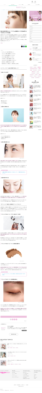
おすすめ (35, 67)
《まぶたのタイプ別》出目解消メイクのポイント (9, 60)
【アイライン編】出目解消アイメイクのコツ (8, 55)
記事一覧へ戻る (13, 334)
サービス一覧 (1, 390)
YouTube (35, 378)
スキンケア (31, 26)
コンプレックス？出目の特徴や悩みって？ (8, 51)
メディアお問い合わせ (25, 373)
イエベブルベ (31, 74)
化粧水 (39, 74)
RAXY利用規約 (25, 377)
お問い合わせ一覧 (7, 390)
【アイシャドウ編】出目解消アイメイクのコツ (8, 53)
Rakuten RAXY (4, 2)
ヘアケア (31, 33)
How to (8, 347)
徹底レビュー (33, 71)
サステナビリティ (12, 390)
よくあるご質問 (37, 4)
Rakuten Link (35, 377)
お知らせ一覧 (24, 372)
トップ (4, 4)
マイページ (13, 374)
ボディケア (31, 31)
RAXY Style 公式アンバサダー (33, 68)
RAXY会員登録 (35, 372)
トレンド (14, 347)
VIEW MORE (40, 62)
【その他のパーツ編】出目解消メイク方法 (8, 58)
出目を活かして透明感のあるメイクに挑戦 (8, 61)
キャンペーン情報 (21, 4)
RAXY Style (12, 4)
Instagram (35, 374)
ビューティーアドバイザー (15, 377)
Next (25, 320)
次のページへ (14, 316)
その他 (30, 38)
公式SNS (29, 4)
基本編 (39, 68)
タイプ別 (33, 77)
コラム (30, 36)
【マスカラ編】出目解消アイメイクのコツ (8, 56)
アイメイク (12, 346)
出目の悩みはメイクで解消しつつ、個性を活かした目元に (10, 63)
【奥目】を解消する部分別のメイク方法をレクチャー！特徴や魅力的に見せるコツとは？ (13, 173)
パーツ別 (17, 347)
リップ (38, 71)
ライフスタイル (37, 77)
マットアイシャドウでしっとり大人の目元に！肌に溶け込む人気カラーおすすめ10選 (13, 274)
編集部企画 (39, 67)
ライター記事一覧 (24, 330)
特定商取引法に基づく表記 (26, 378)
